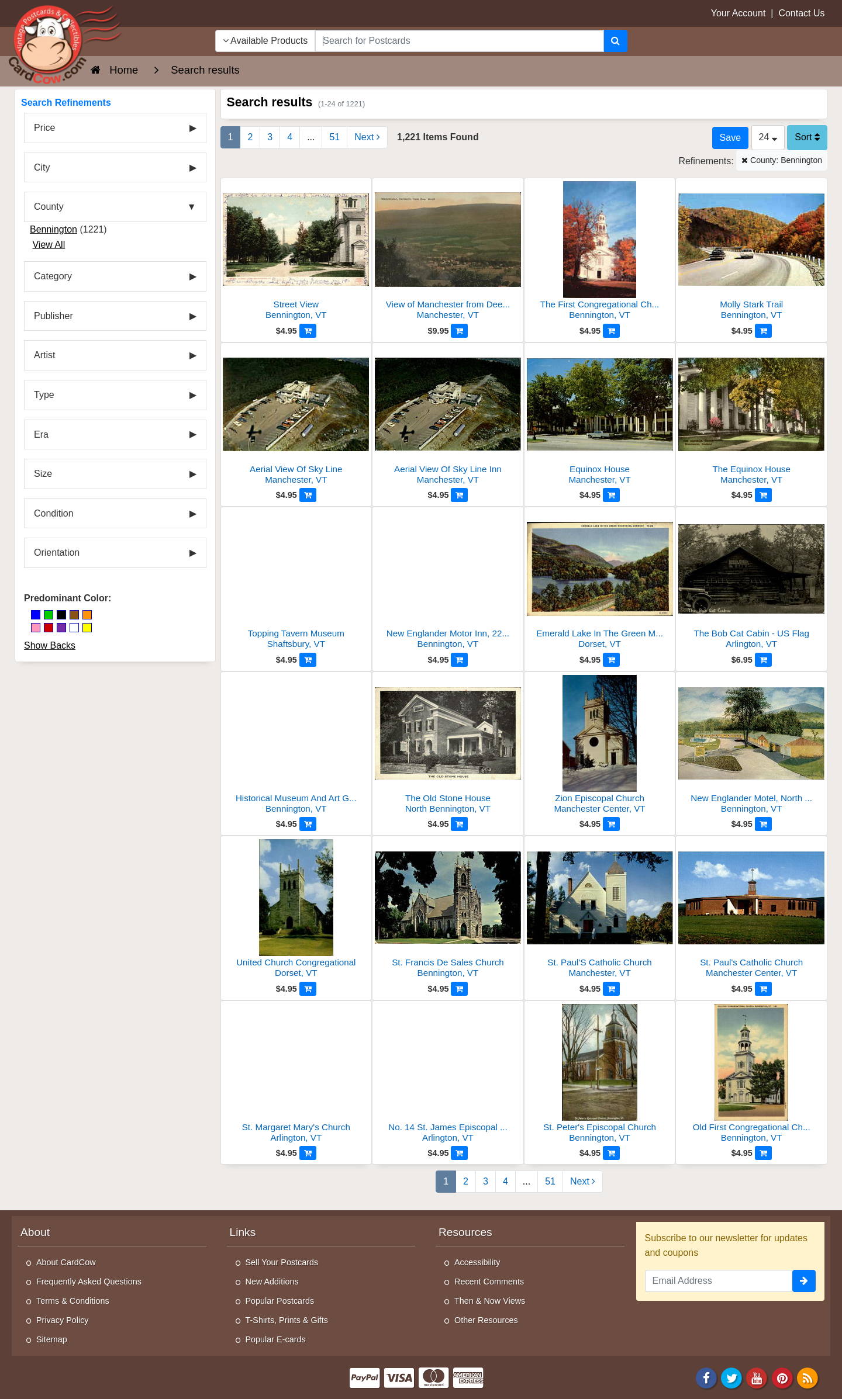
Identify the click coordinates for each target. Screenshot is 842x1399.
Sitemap (51, 1339)
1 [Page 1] (230, 137)
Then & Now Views (489, 1300)
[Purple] (61, 627)
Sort (807, 137)
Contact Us (801, 13)
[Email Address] (719, 1281)
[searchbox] (459, 41)
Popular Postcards (280, 1300)
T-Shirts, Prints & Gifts (287, 1320)
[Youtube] (757, 1377)
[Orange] (87, 614)
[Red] (48, 627)
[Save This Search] (730, 138)
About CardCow (66, 1262)
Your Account (738, 13)
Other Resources (486, 1320)
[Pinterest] (782, 1377)
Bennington (53, 229)
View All (48, 245)
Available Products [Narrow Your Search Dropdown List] (265, 41)
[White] (74, 627)
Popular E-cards (276, 1339)
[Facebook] (706, 1377)
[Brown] (74, 614)
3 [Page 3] (269, 137)
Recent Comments (489, 1281)
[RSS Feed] (807, 1377)
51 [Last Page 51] (334, 137)
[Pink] (35, 627)
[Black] (61, 614)
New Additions (272, 1281)
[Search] (615, 41)
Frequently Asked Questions (89, 1281)
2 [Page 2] (250, 137)
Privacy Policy (62, 1320)
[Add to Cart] (307, 331)
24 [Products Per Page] (768, 137)
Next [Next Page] (366, 137)
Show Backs (49, 645)
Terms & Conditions (72, 1300)
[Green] (48, 614)
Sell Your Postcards (282, 1262)
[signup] (804, 1281)
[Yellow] (87, 627)
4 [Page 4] (289, 137)
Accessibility (477, 1262)
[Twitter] (731, 1377)
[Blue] (35, 614)
